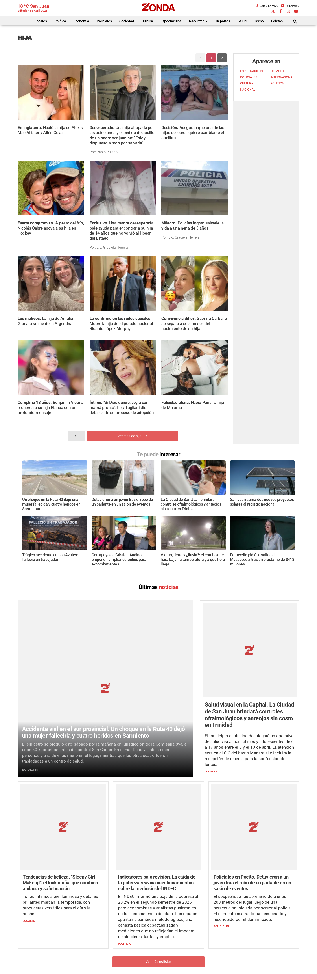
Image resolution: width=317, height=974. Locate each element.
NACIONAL (247, 89)
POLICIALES (248, 77)
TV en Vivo (290, 6)
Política (60, 21)
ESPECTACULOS (251, 71)
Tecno (259, 21)
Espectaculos (170, 21)
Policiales (104, 21)
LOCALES (277, 71)
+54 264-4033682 (185, 946)
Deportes (223, 21)
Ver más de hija (132, 436)
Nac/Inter (199, 21)
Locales (41, 21)
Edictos (277, 21)
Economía (81, 21)
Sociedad (126, 21)
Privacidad (169, 960)
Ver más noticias (158, 879)
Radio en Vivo (266, 6)
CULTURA (246, 83)
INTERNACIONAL (282, 77)
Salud (242, 21)
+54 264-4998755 (188, 951)
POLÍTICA (277, 83)
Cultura (147, 21)
